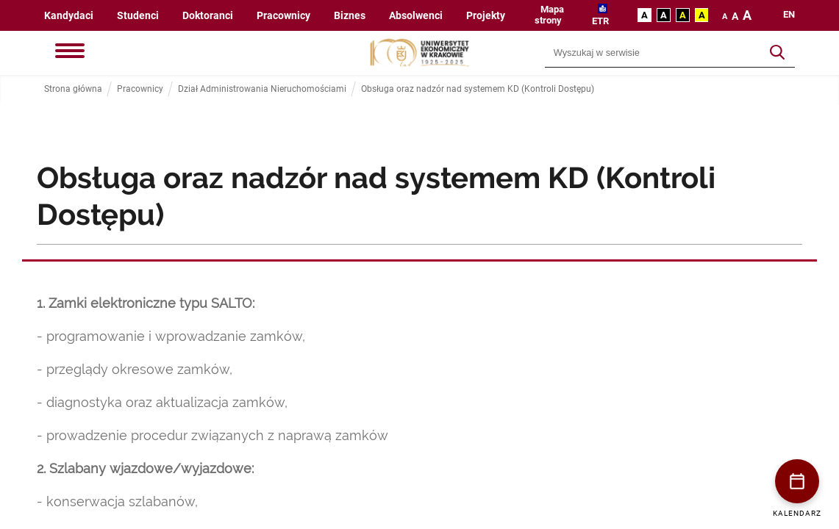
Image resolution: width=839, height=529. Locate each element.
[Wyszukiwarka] (653, 52)
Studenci (138, 15)
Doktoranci (207, 15)
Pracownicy (283, 15)
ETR (600, 20)
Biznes (349, 15)
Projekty (485, 15)
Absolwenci (416, 15)
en (789, 15)
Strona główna (73, 89)
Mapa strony (549, 15)
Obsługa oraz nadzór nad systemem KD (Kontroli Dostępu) (477, 89)
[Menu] (70, 52)
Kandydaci (68, 15)
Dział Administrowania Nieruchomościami (262, 89)
